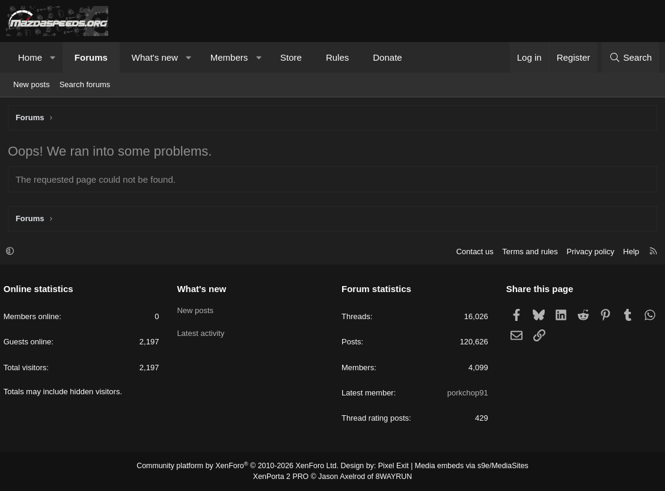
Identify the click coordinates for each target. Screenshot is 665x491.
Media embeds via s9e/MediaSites (467, 467)
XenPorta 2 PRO (282, 476)
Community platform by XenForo (241, 467)
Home (30, 57)
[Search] (630, 57)
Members (229, 57)
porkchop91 (466, 393)
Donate (387, 57)
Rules (337, 57)
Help (629, 252)
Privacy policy (587, 252)
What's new (155, 57)
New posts (31, 84)
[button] (53, 57)
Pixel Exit (391, 467)
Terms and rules (527, 252)
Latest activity (202, 332)
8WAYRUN (391, 476)
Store (291, 57)
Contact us (472, 252)
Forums (91, 57)
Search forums (85, 84)
